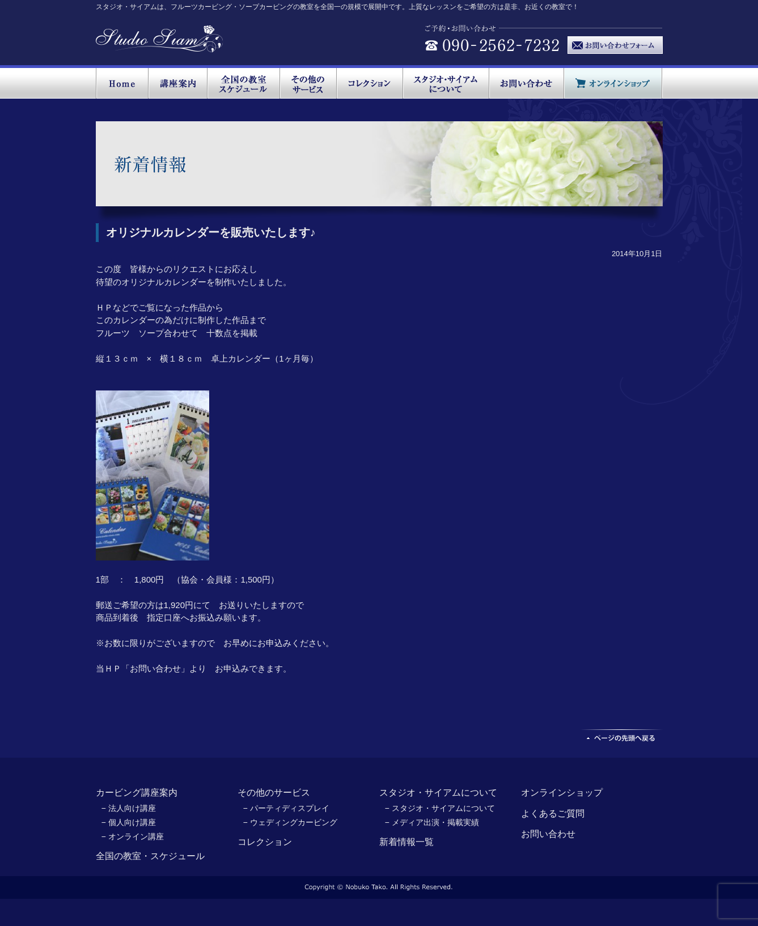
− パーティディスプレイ (286, 808)
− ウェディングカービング (290, 822)
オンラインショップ (562, 792)
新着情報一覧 (406, 842)
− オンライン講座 (132, 836)
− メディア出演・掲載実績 (432, 822)
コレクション (265, 842)
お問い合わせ (548, 834)
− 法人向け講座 (128, 808)
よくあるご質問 (553, 813)
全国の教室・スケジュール (150, 856)
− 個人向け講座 (128, 822)
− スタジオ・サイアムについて (440, 808)
